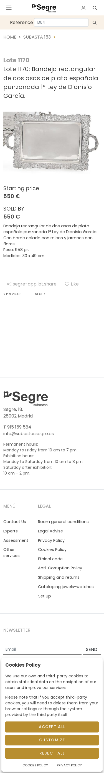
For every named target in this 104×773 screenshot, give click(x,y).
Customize (52, 740)
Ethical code (50, 559)
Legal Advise (50, 531)
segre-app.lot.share (32, 284)
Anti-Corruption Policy (60, 568)
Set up (44, 596)
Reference (21, 22)
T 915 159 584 (17, 427)
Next (40, 294)
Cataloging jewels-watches (66, 586)
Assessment (15, 540)
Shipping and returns (59, 577)
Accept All (52, 726)
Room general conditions (63, 521)
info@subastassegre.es (28, 433)
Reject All (52, 753)
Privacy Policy (51, 540)
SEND (91, 649)
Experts (10, 531)
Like (72, 284)
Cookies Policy (52, 549)
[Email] (42, 650)
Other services (11, 552)
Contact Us (14, 521)
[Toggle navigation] (8, 7)
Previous (12, 294)
